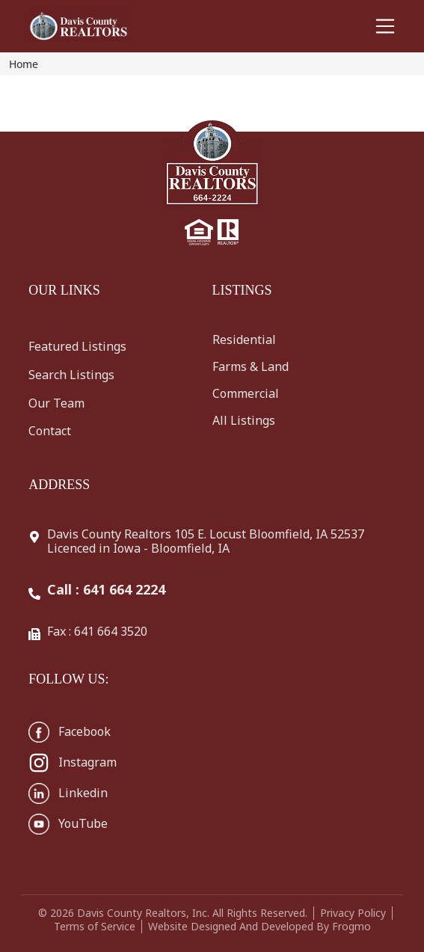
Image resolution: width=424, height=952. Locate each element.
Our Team (56, 403)
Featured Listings (77, 346)
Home (23, 64)
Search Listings (71, 374)
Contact (49, 431)
